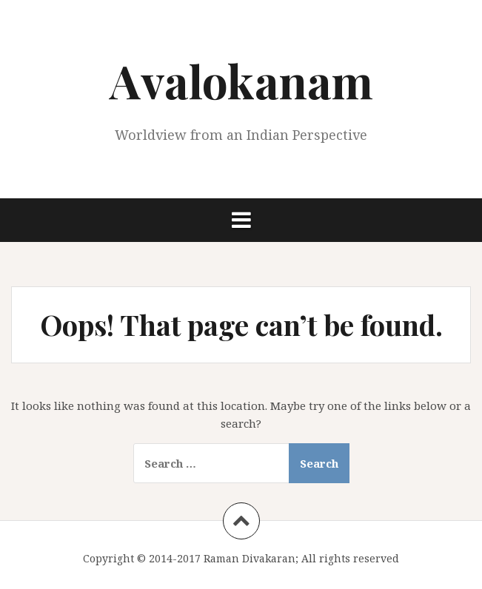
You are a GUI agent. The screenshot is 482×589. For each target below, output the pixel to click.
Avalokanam (241, 80)
